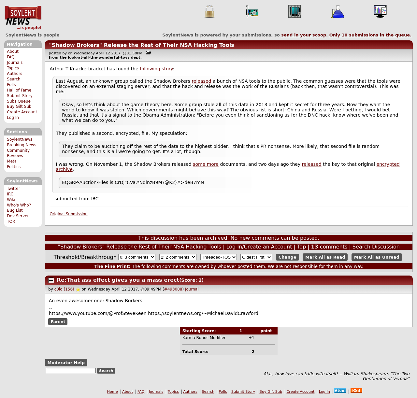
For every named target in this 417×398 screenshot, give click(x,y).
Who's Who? (19, 205)
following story (156, 68)
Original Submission (69, 214)
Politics (14, 166)
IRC (10, 194)
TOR (11, 221)
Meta (12, 161)
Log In (13, 117)
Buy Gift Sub (19, 106)
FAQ (10, 57)
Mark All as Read (325, 257)
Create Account (22, 112)
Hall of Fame (19, 90)
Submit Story (20, 95)
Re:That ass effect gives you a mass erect (118, 280)
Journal (192, 289)
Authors (14, 73)
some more (206, 164)
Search (14, 79)
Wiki (11, 199)
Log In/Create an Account (259, 247)
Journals (14, 62)
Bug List (15, 210)
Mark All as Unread (376, 257)
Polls (11, 84)
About (13, 51)
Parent (57, 322)
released (201, 81)
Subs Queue (19, 101)
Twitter (13, 188)
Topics (13, 68)
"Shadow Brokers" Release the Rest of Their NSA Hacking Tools (141, 45)
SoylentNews (23, 18)
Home (112, 392)
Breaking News (21, 145)
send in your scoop (303, 35)
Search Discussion (376, 247)
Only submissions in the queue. (370, 35)
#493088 (173, 289)
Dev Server (18, 216)
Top (301, 247)
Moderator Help (66, 362)
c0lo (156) (64, 289)
